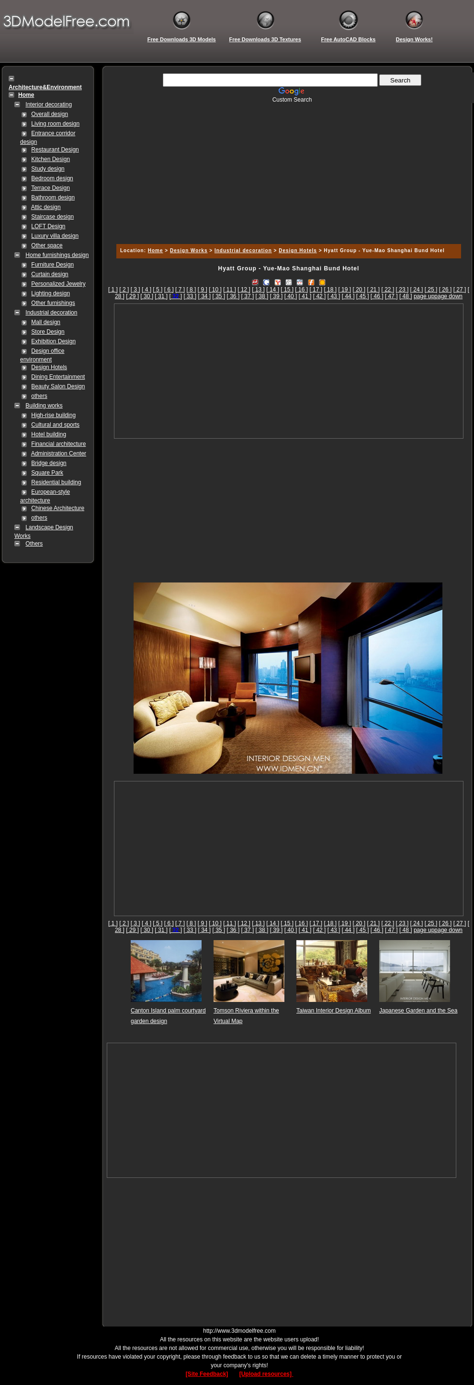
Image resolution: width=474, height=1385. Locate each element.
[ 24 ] (416, 289)
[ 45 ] (362, 296)
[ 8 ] (191, 289)
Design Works (189, 250)
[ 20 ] (358, 289)
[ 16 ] (301, 289)
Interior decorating (48, 104)
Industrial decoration (51, 312)
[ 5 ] (157, 289)
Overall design (49, 114)
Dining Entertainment (58, 376)
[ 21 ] (373, 289)
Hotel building (48, 434)
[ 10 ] (215, 289)
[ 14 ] (272, 289)
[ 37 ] (247, 296)
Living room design (55, 123)
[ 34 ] (204, 296)
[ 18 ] (330, 289)
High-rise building (53, 415)
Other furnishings (53, 303)
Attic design (46, 207)
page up (424, 296)
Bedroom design (52, 178)
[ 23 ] (402, 289)
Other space (46, 245)
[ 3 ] (135, 289)
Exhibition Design (53, 341)
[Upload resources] (266, 1374)
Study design (47, 168)
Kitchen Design (50, 159)
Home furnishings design (57, 255)
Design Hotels (49, 367)
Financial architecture (58, 444)
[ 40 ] (290, 296)
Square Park (47, 472)
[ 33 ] (189, 296)
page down (448, 296)
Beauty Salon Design (58, 386)
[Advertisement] (287, 170)
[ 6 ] (169, 289)
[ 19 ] (344, 289)
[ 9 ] (202, 289)
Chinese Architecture (57, 508)
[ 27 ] (459, 289)
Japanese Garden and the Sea (418, 1010)
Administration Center (58, 453)
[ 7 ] (180, 289)
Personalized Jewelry (58, 283)
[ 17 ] (315, 289)
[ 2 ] (124, 289)
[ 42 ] (319, 296)
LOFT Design (48, 226)
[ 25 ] (431, 289)
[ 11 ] (229, 289)
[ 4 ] (146, 289)
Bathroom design (53, 197)
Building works (43, 405)
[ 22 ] (388, 289)
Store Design (47, 331)
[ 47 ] (391, 296)
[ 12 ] (243, 289)
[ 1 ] (113, 289)
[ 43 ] (333, 296)
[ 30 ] (146, 296)
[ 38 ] (262, 296)
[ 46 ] (377, 296)
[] (175, 296)
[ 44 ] (348, 296)
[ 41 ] (305, 296)
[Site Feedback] (207, 1374)
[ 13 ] (258, 289)
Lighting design (50, 293)
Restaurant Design (55, 149)
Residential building (56, 482)
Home (155, 250)
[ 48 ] (405, 296)
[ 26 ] (445, 289)
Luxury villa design (55, 236)
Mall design (45, 322)
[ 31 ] (161, 296)
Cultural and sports (55, 424)
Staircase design (52, 216)
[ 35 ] (219, 296)
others (39, 396)
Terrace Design (50, 188)
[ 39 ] (276, 296)
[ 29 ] (132, 296)
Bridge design (48, 463)
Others (34, 543)
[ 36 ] (233, 296)
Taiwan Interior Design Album (333, 1010)
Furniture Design (52, 264)
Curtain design (49, 274)
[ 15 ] (287, 289)
